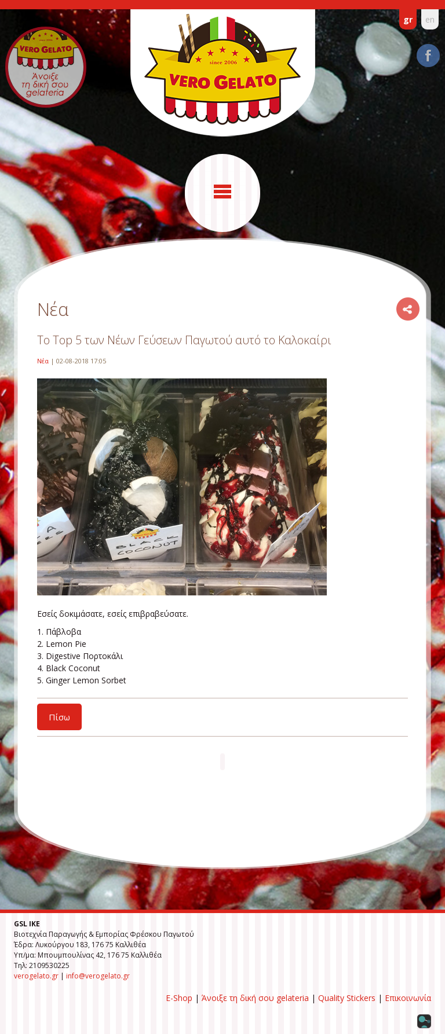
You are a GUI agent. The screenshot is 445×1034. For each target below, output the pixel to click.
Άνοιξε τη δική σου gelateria (255, 997)
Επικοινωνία (408, 997)
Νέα (43, 360)
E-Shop (179, 997)
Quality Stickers (346, 997)
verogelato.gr (36, 976)
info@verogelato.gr (98, 976)
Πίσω (59, 717)
